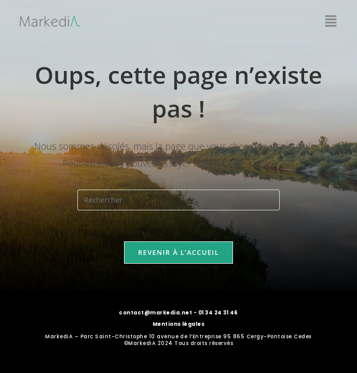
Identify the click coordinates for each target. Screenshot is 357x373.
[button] (331, 21)
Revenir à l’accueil (178, 252)
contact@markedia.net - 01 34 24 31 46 (178, 312)
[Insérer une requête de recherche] (178, 200)
